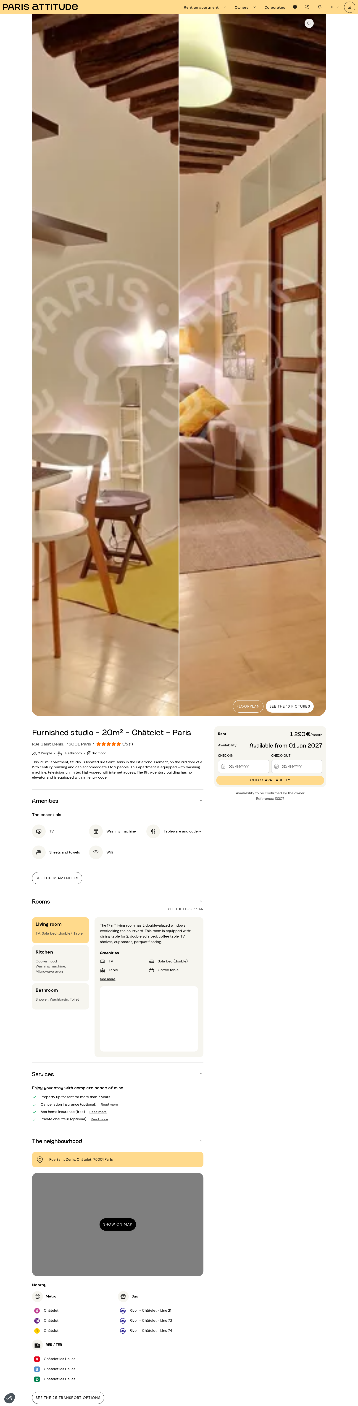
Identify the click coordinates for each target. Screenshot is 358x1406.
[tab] (205, 7)
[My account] (349, 7)
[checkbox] (309, 23)
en (334, 7)
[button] (9, 1398)
